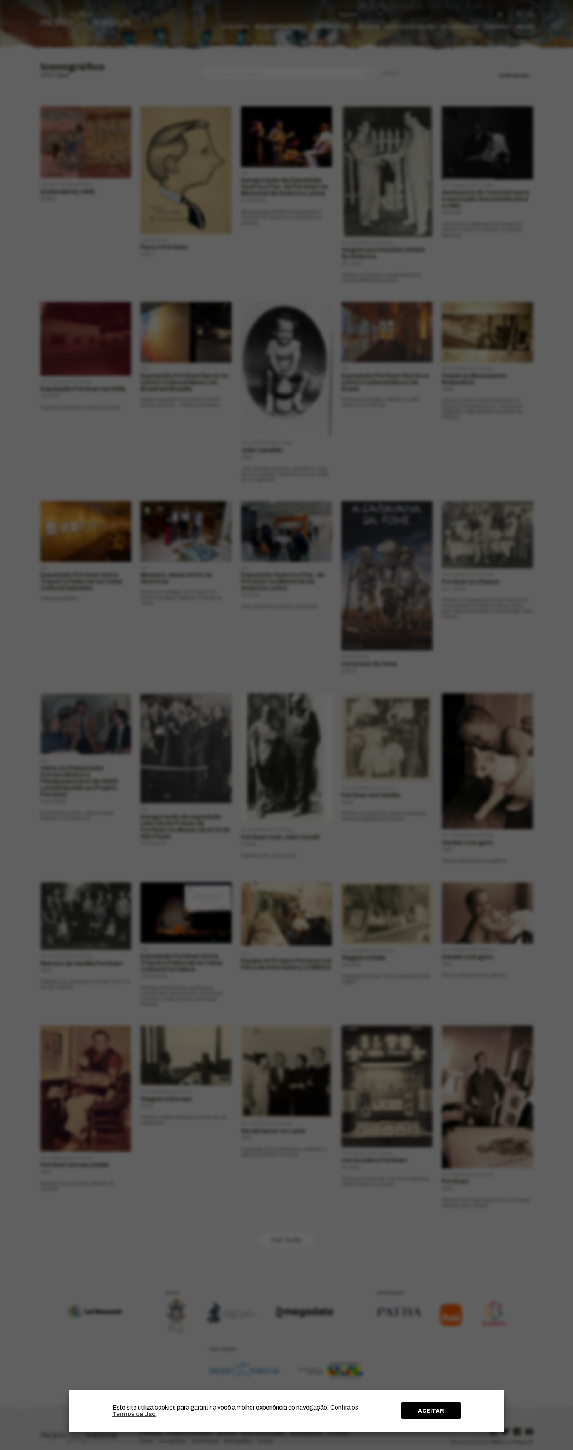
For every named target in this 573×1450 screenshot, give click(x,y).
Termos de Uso (134, 1414)
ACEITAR (431, 1411)
